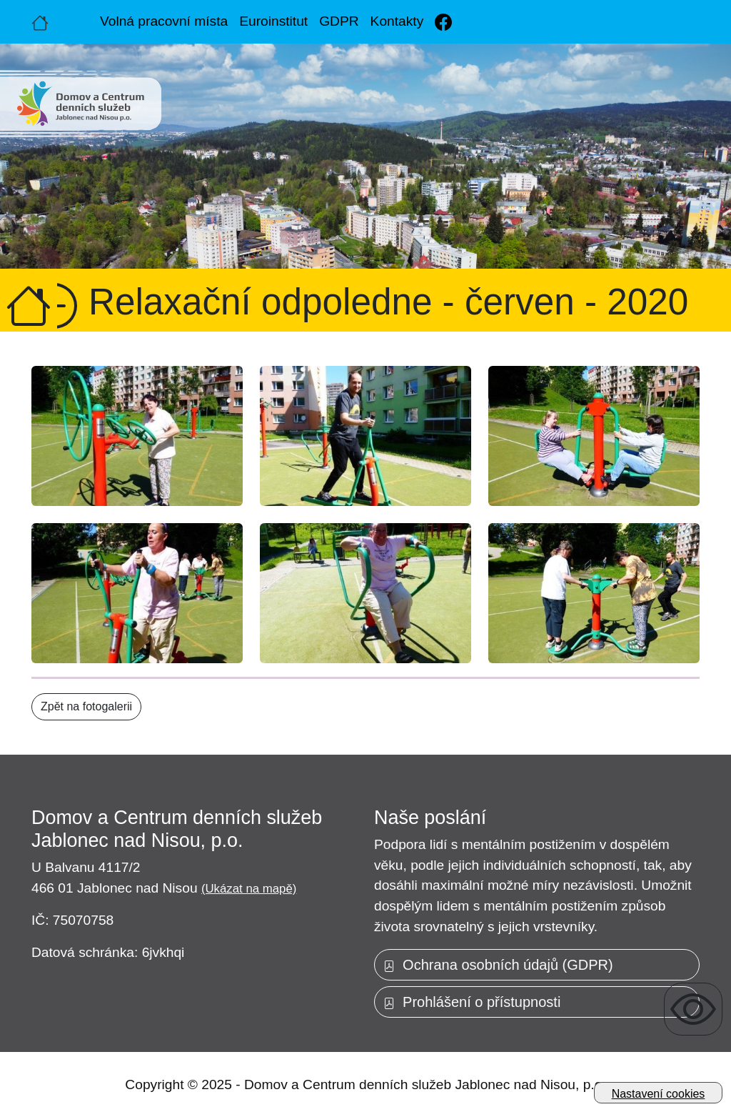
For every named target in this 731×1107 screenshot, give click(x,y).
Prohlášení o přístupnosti (471, 1002)
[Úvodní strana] (40, 21)
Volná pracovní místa (164, 21)
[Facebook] (443, 22)
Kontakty (397, 21)
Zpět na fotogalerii (86, 706)
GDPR (338, 21)
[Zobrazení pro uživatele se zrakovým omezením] (693, 1009)
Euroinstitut (273, 21)
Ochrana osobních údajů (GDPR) (498, 965)
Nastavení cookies (658, 1094)
